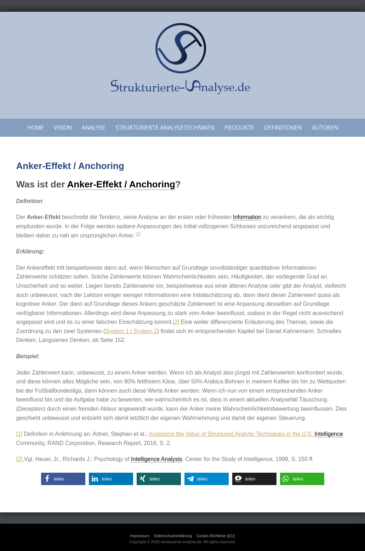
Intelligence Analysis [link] (156, 459)
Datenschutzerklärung (173, 536)
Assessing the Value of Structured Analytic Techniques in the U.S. (231, 434)
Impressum (139, 536)
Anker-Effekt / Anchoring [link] (121, 184)
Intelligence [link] (328, 434)
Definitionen (283, 127)
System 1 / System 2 (131, 331)
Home (35, 127)
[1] (138, 233)
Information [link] (247, 217)
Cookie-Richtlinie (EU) (215, 536)
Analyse (93, 127)
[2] (176, 322)
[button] (63, 479)
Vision (63, 127)
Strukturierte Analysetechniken (165, 127)
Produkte (239, 127)
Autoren (325, 127)
